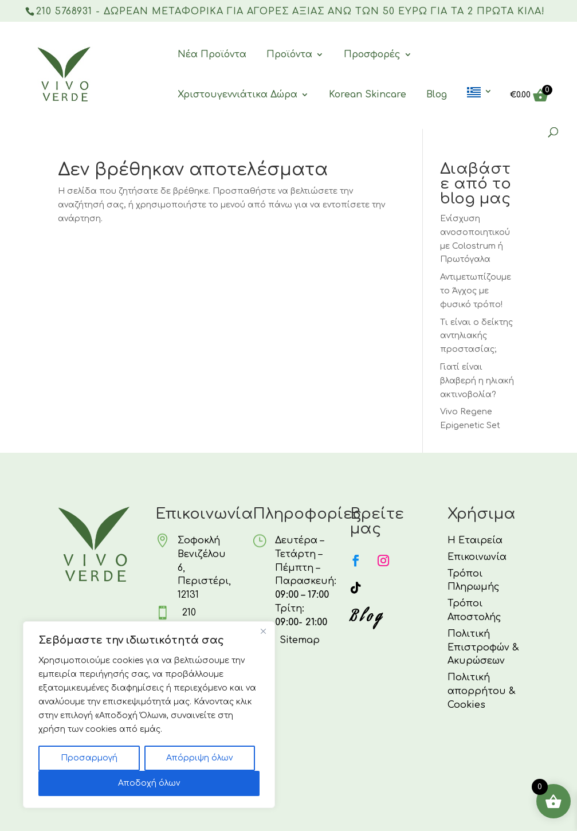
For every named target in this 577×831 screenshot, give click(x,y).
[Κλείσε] (263, 631)
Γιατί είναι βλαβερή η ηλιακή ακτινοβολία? (477, 381)
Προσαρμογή (89, 758)
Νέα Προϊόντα (212, 55)
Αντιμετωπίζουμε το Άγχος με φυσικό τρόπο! (475, 291)
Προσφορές (372, 55)
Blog (436, 95)
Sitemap (300, 640)
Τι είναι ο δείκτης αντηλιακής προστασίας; (476, 336)
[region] (149, 714)
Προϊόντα (289, 55)
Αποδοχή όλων (149, 783)
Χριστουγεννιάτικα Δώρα (237, 95)
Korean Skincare (367, 95)
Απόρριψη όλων (199, 758)
